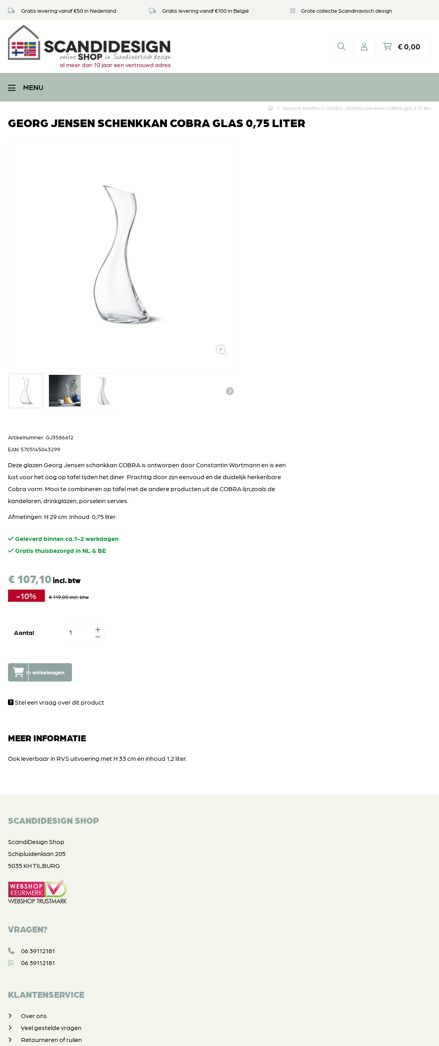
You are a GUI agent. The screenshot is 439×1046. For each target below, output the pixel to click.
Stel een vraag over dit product (236, 411)
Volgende (174, 324)
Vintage (32, 921)
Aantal (204, 342)
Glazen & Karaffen (46, 885)
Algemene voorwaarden (56, 785)
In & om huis (37, 874)
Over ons (34, 725)
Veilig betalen (40, 761)
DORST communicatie (327, 1032)
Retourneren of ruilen (51, 749)
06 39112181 (31, 660)
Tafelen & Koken (43, 850)
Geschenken (39, 897)
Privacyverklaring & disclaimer (218, 1032)
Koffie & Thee (39, 862)
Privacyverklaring (46, 773)
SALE (29, 909)
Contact (33, 797)
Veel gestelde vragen (51, 737)
